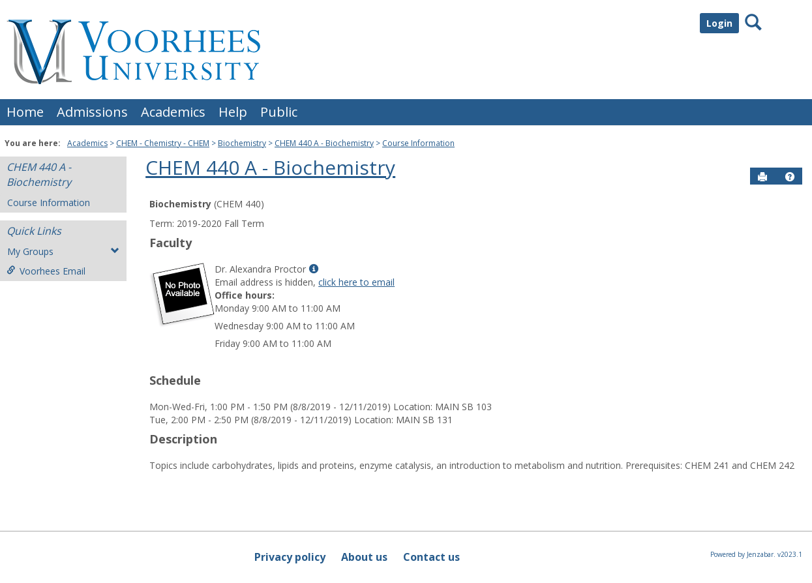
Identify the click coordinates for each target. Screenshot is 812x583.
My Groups (63, 251)
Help (232, 112)
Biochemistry (242, 143)
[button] (789, 176)
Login (719, 23)
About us (364, 557)
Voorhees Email (46, 271)
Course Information (418, 143)
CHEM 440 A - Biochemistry (324, 143)
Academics (173, 112)
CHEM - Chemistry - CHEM (162, 143)
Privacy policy (289, 557)
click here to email (356, 282)
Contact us (431, 557)
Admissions (92, 112)
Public (278, 112)
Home (25, 112)
